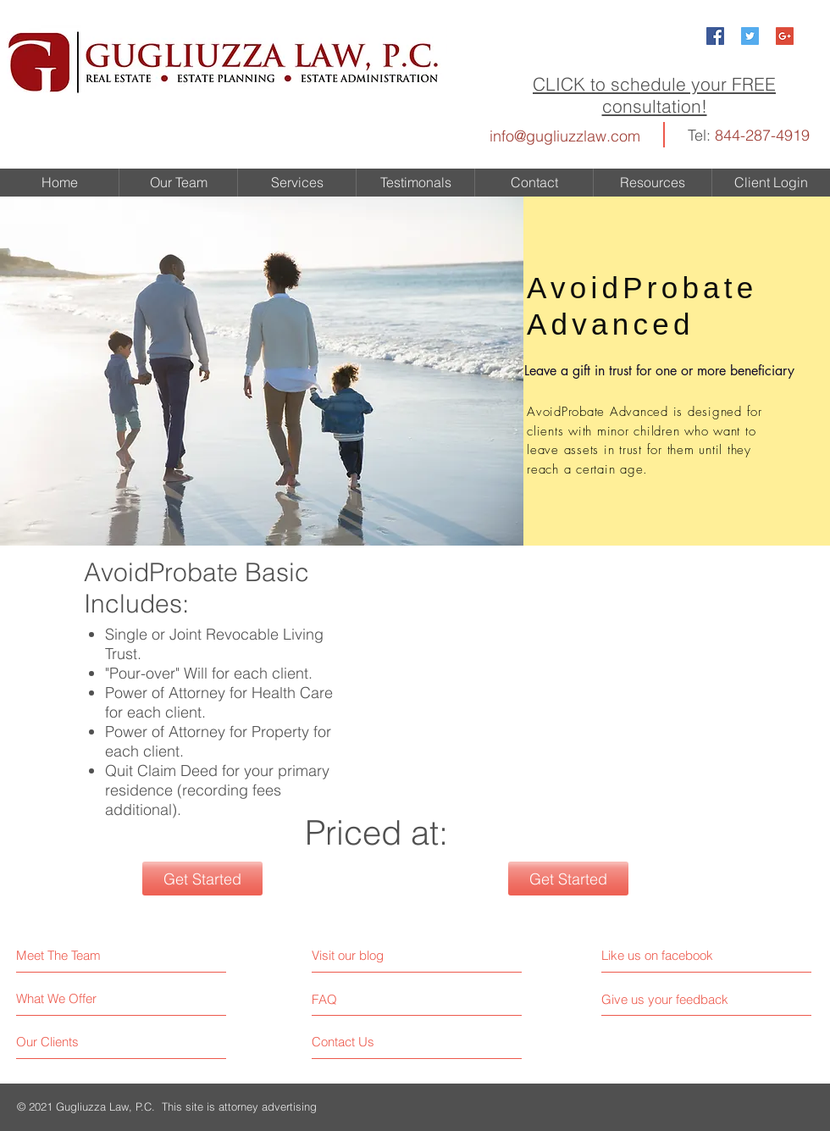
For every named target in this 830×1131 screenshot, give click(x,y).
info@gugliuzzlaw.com (565, 136)
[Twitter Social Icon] (750, 36)
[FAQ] (360, 999)
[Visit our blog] (386, 955)
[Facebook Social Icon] (715, 36)
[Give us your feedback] (671, 999)
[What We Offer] (80, 998)
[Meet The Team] (89, 955)
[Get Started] (202, 878)
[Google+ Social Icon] (785, 36)
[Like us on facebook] (677, 955)
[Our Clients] (80, 1042)
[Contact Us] (376, 1042)
